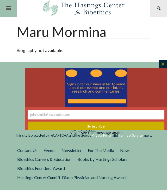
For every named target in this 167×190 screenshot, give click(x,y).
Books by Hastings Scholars (102, 159)
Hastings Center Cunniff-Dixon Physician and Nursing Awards (72, 177)
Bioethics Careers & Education (44, 159)
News (125, 150)
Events (49, 150)
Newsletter (71, 150)
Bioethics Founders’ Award (41, 168)
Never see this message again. (96, 132)
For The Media (101, 150)
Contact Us (27, 150)
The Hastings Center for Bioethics (84, 8)
